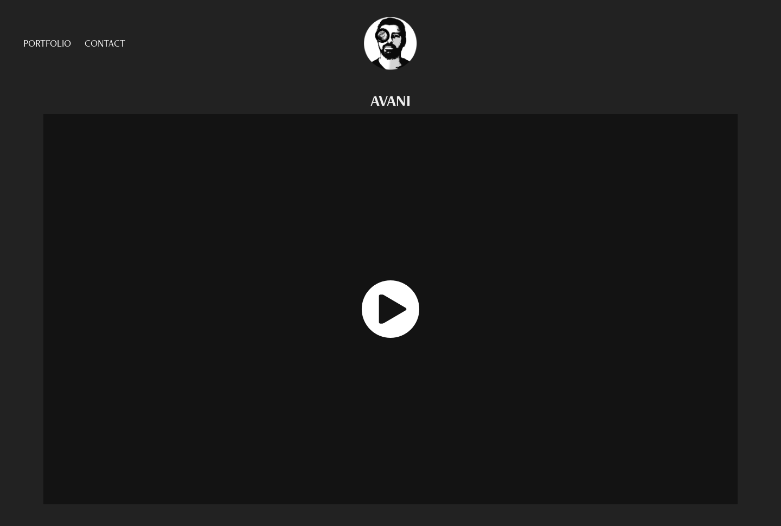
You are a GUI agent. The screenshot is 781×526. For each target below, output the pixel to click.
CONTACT (105, 43)
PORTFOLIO (47, 43)
